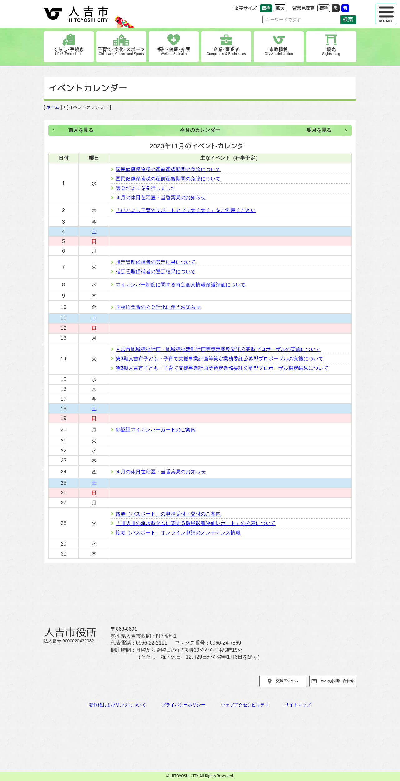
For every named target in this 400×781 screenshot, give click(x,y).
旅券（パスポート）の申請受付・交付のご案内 (168, 514)
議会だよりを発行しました (146, 188)
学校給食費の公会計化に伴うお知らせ (158, 307)
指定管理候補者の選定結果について (156, 262)
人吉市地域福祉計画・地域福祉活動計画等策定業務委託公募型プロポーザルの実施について (218, 349)
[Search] (301, 19)
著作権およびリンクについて (117, 704)
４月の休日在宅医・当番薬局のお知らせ (161, 197)
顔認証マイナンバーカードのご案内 (156, 429)
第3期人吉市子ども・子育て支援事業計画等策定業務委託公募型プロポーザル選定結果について (222, 368)
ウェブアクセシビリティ (245, 704)
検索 (348, 19)
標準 (324, 8)
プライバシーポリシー (183, 704)
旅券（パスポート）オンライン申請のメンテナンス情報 (178, 532)
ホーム (52, 107)
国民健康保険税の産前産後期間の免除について (168, 169)
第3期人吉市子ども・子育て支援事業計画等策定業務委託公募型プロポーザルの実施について (219, 358)
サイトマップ (298, 704)
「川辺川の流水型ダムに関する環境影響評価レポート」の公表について (196, 523)
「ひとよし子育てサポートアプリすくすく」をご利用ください (186, 210)
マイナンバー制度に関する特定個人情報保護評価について (181, 284)
